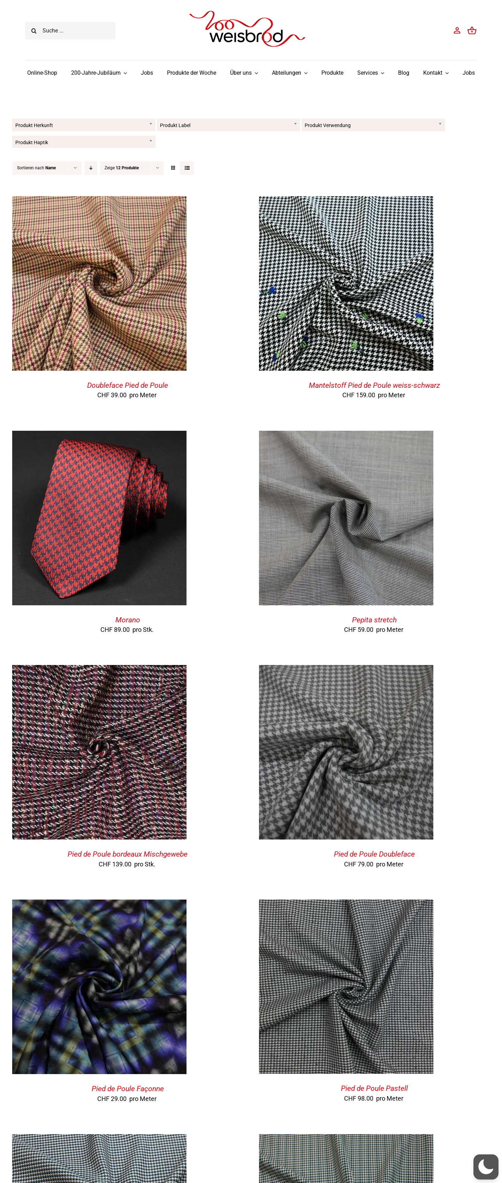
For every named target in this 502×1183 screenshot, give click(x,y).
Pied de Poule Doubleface (374, 854)
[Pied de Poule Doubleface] (346, 670)
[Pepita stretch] (346, 436)
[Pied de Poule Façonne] (99, 905)
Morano (127, 620)
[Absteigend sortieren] (91, 168)
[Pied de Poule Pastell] (346, 905)
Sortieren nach (36, 167)
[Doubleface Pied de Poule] (99, 201)
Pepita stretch (374, 620)
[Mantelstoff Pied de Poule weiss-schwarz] (346, 201)
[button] (486, 1167)
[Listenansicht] (187, 168)
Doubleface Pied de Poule (127, 385)
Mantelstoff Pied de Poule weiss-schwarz (374, 385)
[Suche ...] (70, 30)
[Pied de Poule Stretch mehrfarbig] (346, 1139)
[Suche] (34, 30)
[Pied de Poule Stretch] (99, 1139)
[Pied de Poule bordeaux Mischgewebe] (99, 670)
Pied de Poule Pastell (374, 1088)
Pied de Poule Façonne (128, 1089)
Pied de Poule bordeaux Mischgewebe (128, 854)
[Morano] (99, 436)
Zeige (122, 167)
